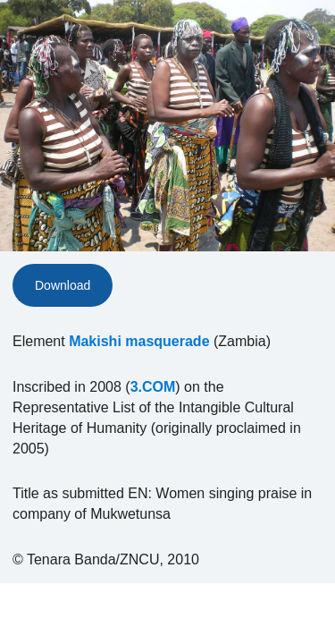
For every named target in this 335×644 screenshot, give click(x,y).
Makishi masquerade (139, 341)
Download (62, 285)
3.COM (153, 386)
